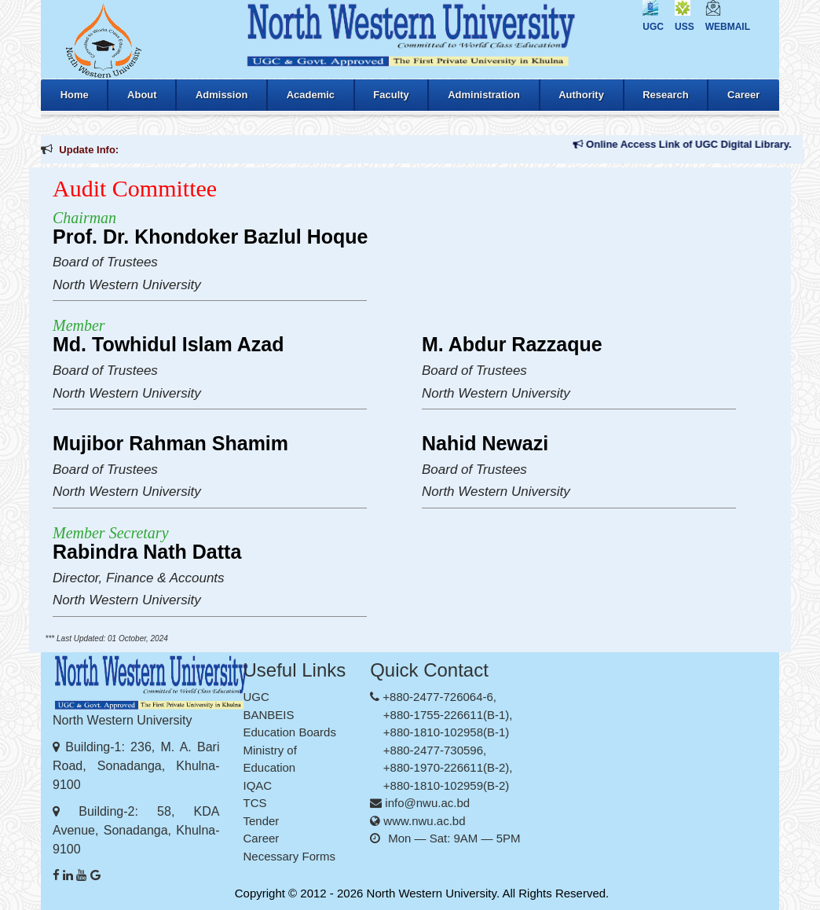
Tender (261, 820)
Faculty (391, 95)
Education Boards (289, 732)
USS (684, 26)
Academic (311, 95)
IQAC (258, 785)
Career (743, 95)
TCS (255, 802)
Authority (581, 95)
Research (665, 95)
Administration (484, 95)
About (142, 95)
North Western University (431, 893)
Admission (221, 95)
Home (74, 95)
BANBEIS (269, 714)
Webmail (727, 26)
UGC (653, 26)
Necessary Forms (289, 856)
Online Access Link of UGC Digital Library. (690, 144)
